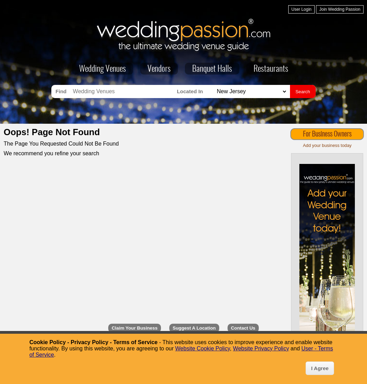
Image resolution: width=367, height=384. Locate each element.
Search (303, 91)
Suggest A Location (194, 328)
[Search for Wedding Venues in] (250, 91)
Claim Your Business (134, 328)
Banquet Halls (212, 69)
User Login (301, 9)
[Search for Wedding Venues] (123, 91)
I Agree (319, 368)
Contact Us (243, 328)
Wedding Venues (102, 69)
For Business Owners (327, 134)
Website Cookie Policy (202, 348)
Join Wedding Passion (339, 9)
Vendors (159, 69)
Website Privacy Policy (261, 348)
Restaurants (271, 69)
